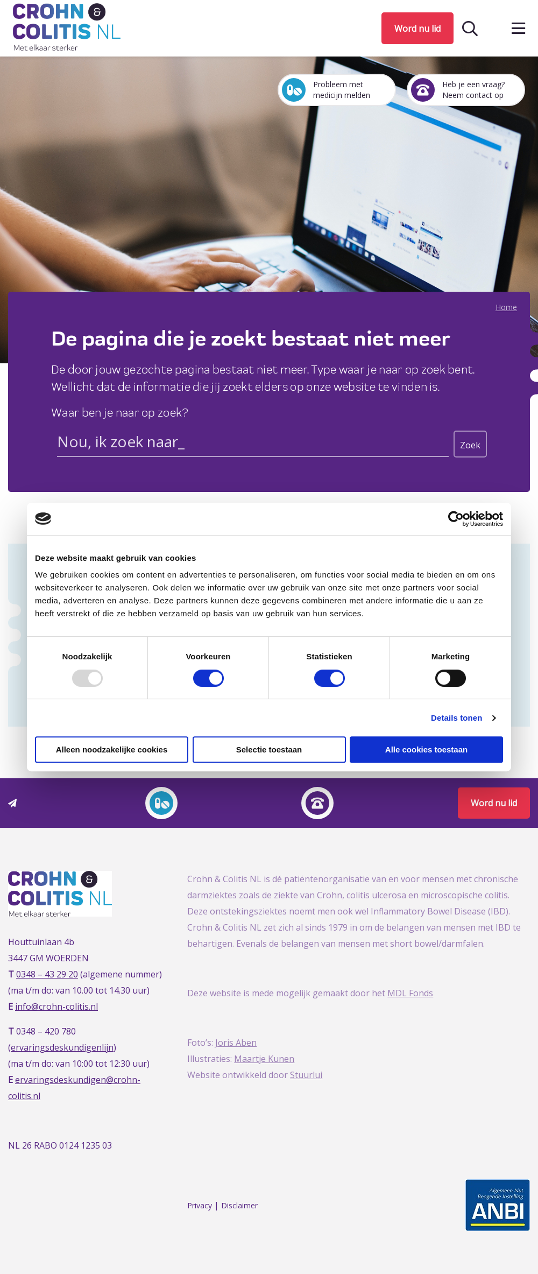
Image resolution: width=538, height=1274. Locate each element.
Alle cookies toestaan (426, 749)
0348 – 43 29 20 (47, 974)
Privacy (199, 1205)
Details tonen (456, 717)
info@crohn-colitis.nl (56, 1006)
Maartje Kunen (264, 1059)
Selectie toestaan (269, 749)
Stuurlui (306, 1075)
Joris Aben (236, 1042)
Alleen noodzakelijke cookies (112, 749)
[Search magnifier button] (470, 444)
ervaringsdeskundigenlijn (62, 1047)
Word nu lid (417, 28)
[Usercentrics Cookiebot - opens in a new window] (456, 519)
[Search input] (253, 443)
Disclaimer (239, 1205)
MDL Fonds (410, 993)
